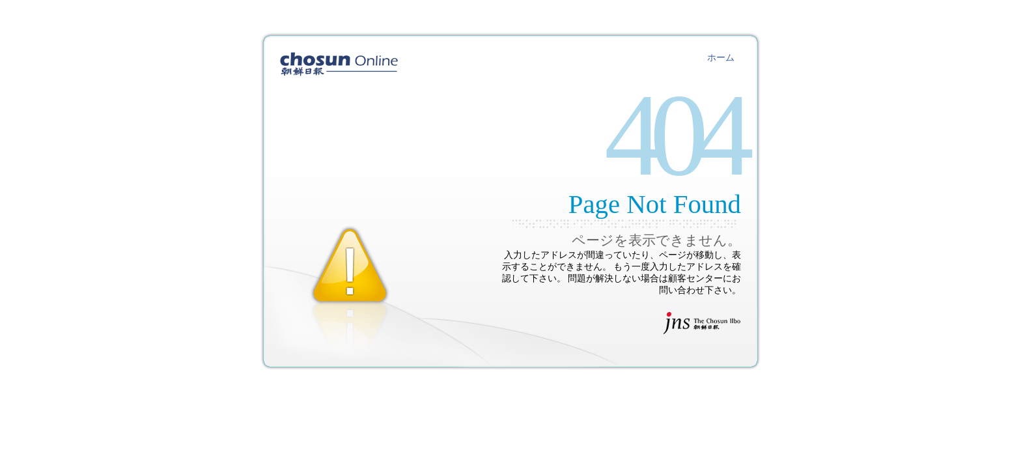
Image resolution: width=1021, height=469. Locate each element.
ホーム (720, 58)
